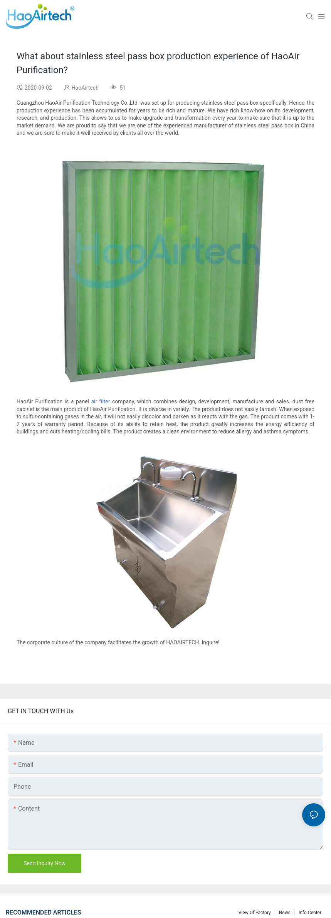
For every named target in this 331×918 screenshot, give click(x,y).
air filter (100, 401)
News (285, 912)
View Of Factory (255, 912)
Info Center (310, 912)
